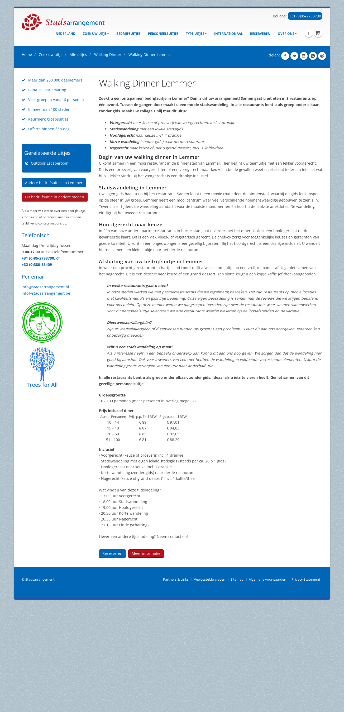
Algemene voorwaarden (267, 685)
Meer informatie (146, 659)
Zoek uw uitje (96, 33)
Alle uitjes (78, 160)
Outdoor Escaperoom (49, 268)
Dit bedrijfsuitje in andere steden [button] (54, 302)
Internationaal (228, 33)
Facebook (309, 33)
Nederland (65, 33)
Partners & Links (176, 685)
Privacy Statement (306, 685)
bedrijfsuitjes (128, 33)
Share (285, 162)
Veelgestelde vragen (209, 685)
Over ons (287, 33)
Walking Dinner (107, 160)
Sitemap (237, 685)
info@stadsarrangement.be (46, 399)
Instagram (318, 33)
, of (57, 363)
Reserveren (260, 33)
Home (27, 160)
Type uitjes (196, 33)
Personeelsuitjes (163, 33)
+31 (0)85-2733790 (305, 15)
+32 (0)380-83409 (37, 370)
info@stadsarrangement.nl (45, 392)
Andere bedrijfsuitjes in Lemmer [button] (54, 288)
